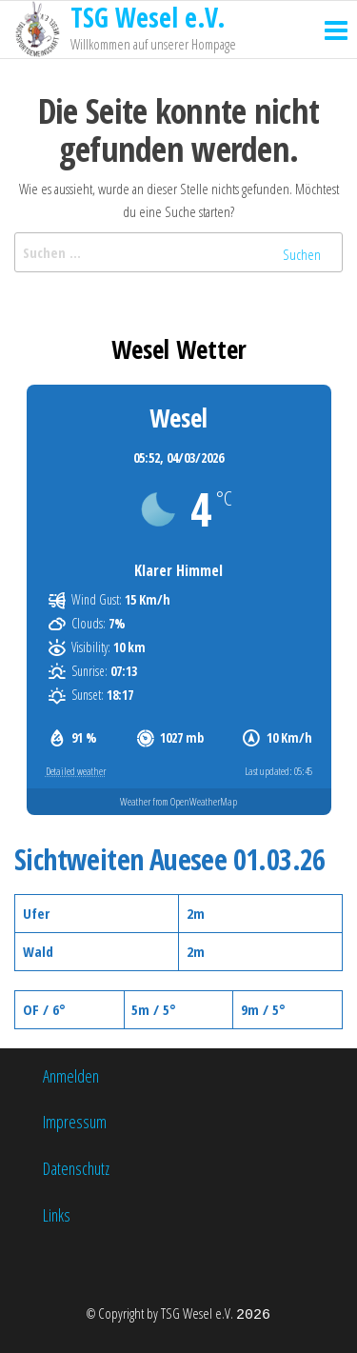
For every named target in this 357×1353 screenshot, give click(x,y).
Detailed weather (76, 771)
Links (56, 1215)
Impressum (75, 1121)
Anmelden (71, 1075)
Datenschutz (76, 1168)
